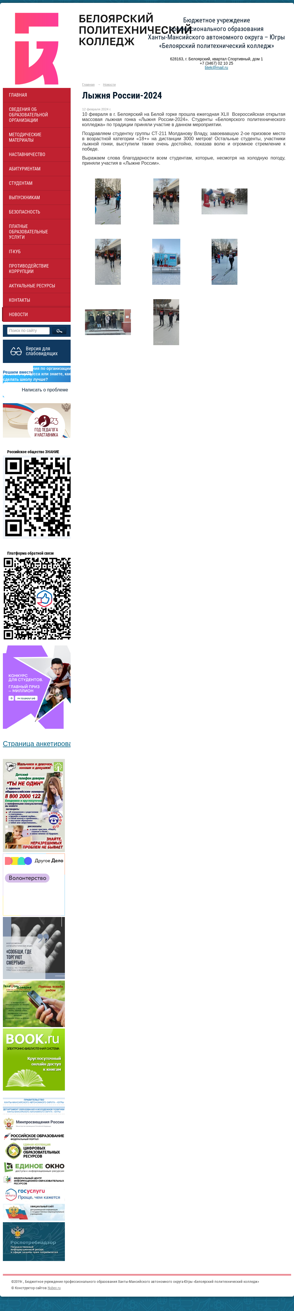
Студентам (20, 183)
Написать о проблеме (45, 389)
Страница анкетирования (43, 743)
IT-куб (15, 251)
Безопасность (24, 212)
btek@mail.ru (216, 68)
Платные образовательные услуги (28, 232)
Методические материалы (25, 137)
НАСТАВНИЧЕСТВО (27, 154)
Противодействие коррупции (29, 268)
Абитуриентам (24, 169)
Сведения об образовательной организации (28, 115)
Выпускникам (24, 197)
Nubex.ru (54, 1288)
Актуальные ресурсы (32, 286)
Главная (18, 95)
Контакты (19, 300)
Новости (18, 314)
